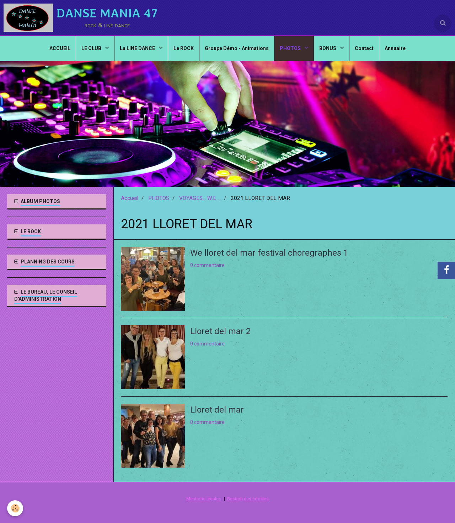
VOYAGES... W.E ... (200, 198)
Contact (364, 48)
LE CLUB (91, 48)
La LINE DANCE (138, 48)
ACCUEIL (59, 48)
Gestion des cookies (248, 498)
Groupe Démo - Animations (237, 48)
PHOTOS (291, 48)
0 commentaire (207, 265)
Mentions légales (203, 498)
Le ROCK (183, 48)
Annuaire (395, 48)
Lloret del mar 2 (220, 331)
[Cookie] (15, 508)
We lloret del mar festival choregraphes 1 (269, 253)
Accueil (129, 198)
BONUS (328, 48)
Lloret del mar (217, 410)
